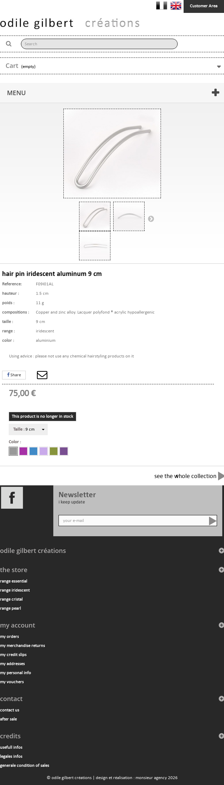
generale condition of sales (24, 765)
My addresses (12, 663)
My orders (9, 636)
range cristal (11, 599)
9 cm (23, 429)
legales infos (11, 756)
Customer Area (203, 5)
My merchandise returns (22, 645)
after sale (8, 719)
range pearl (10, 608)
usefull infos (11, 747)
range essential (13, 581)
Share (14, 374)
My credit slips (13, 654)
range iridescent (15, 590)
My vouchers (12, 681)
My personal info (15, 672)
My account (17, 625)
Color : (16, 441)
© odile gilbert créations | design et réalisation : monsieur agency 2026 (112, 777)
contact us (9, 710)
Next (150, 218)
